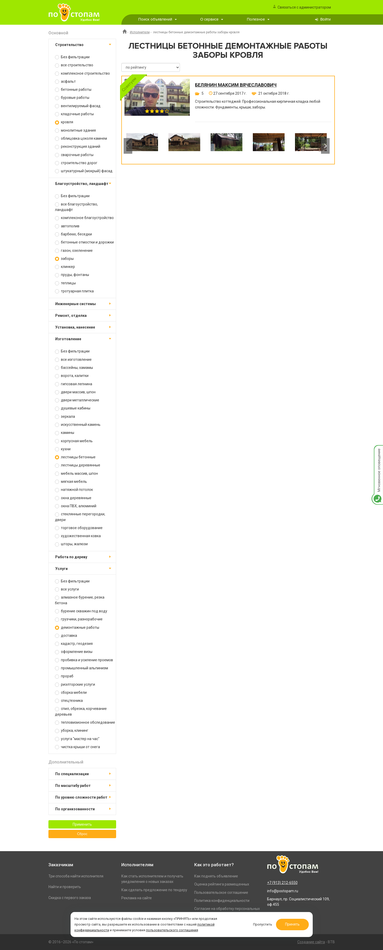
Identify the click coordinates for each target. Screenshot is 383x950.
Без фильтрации (72, 57)
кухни (63, 449)
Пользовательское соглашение (221, 892)
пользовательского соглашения (172, 930)
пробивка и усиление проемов (84, 660)
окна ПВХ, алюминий (75, 506)
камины (64, 433)
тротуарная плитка (74, 291)
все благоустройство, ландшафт (76, 207)
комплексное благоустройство (84, 218)
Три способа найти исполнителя (75, 876)
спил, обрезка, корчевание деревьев (81, 711)
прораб (64, 676)
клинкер (65, 267)
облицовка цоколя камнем (81, 138)
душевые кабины (72, 408)
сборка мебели (71, 692)
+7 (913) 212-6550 (282, 883)
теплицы (65, 283)
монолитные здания (75, 130)
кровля (64, 122)
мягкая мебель (71, 481)
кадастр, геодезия (74, 643)
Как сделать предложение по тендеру (154, 890)
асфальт (65, 81)
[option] (142, 146)
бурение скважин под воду (81, 611)
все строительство (74, 65)
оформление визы (73, 652)
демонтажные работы (77, 627)
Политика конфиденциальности (221, 900)
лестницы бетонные (75, 457)
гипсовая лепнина (73, 384)
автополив (67, 226)
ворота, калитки (72, 376)
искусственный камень (78, 424)
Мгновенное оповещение (377, 450)
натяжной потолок (74, 489)
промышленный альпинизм (81, 668)
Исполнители (140, 32)
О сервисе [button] (211, 19)
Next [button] (325, 146)
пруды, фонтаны (72, 275)
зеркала (65, 416)
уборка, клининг (71, 730)
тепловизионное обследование (85, 722)
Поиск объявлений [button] (157, 19)
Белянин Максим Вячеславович (236, 85)
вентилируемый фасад (78, 106)
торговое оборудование (79, 528)
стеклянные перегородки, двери (80, 517)
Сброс (82, 834)
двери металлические (77, 400)
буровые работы (72, 97)
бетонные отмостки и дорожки (84, 242)
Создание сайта (311, 942)
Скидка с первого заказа (69, 898)
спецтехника (69, 700)
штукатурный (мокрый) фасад (83, 171)
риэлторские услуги (75, 684)
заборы (64, 258)
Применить (82, 824)
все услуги (67, 589)
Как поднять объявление (216, 876)
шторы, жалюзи (71, 544)
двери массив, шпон (75, 392)
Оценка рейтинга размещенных (221, 884)
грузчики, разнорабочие (79, 619)
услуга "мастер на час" (77, 739)
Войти (325, 19)
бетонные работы (73, 89)
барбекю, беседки (73, 234)
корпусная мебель (74, 441)
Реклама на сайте (136, 898)
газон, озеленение (74, 250)
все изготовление (73, 359)
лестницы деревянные (77, 465)
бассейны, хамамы (74, 367)
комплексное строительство (82, 73)
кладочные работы (74, 114)
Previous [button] (128, 146)
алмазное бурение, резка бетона (79, 600)
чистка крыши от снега (77, 747)
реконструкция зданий (77, 146)
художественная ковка (78, 536)
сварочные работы (74, 155)
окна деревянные (73, 498)
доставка (66, 635)
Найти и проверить (64, 887)
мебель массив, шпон (76, 473)
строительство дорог (76, 163)
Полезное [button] (258, 19)
